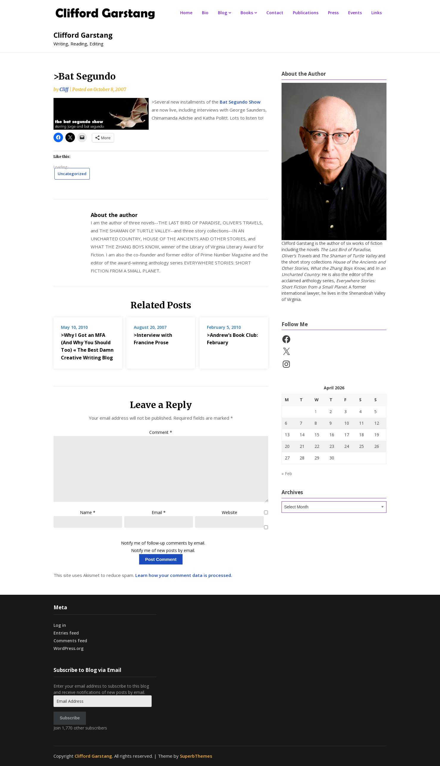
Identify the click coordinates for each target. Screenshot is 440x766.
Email (159, 512)
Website (229, 512)
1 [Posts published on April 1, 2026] (316, 411)
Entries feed (66, 633)
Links (376, 12)
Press (333, 12)
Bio (205, 12)
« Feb (287, 473)
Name (87, 512)
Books (247, 12)
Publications (305, 12)
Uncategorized (72, 173)
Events (355, 12)
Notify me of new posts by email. (163, 550)
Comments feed (70, 640)
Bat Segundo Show (240, 102)
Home (186, 12)
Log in (60, 625)
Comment (160, 432)
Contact (274, 12)
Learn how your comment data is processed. (183, 575)
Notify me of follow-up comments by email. (163, 543)
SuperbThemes (196, 756)
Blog (222, 12)
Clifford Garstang (83, 35)
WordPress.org (69, 648)
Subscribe (70, 718)
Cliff (63, 89)
